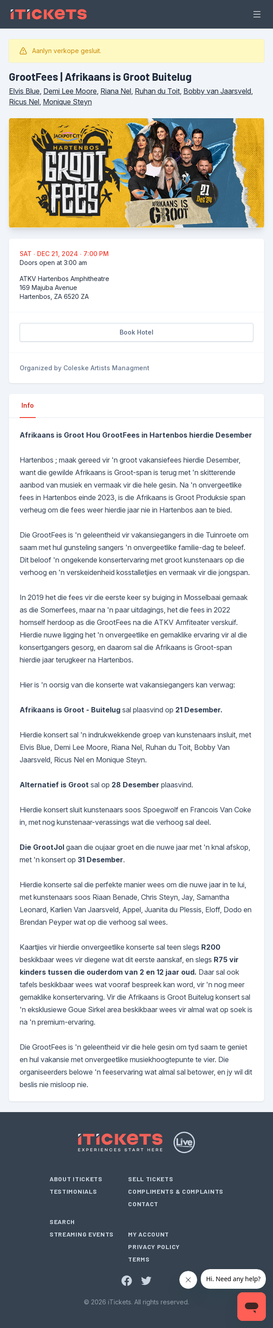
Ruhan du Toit (157, 91)
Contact (143, 1204)
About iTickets (76, 1179)
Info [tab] (27, 405)
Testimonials (73, 1191)
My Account (148, 1234)
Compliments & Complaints (175, 1191)
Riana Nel (115, 91)
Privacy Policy (154, 1246)
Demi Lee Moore (70, 91)
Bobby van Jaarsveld (217, 91)
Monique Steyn (67, 101)
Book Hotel (136, 332)
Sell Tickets (150, 1179)
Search (62, 1221)
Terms (139, 1259)
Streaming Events (82, 1234)
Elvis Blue (24, 91)
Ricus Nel (24, 101)
